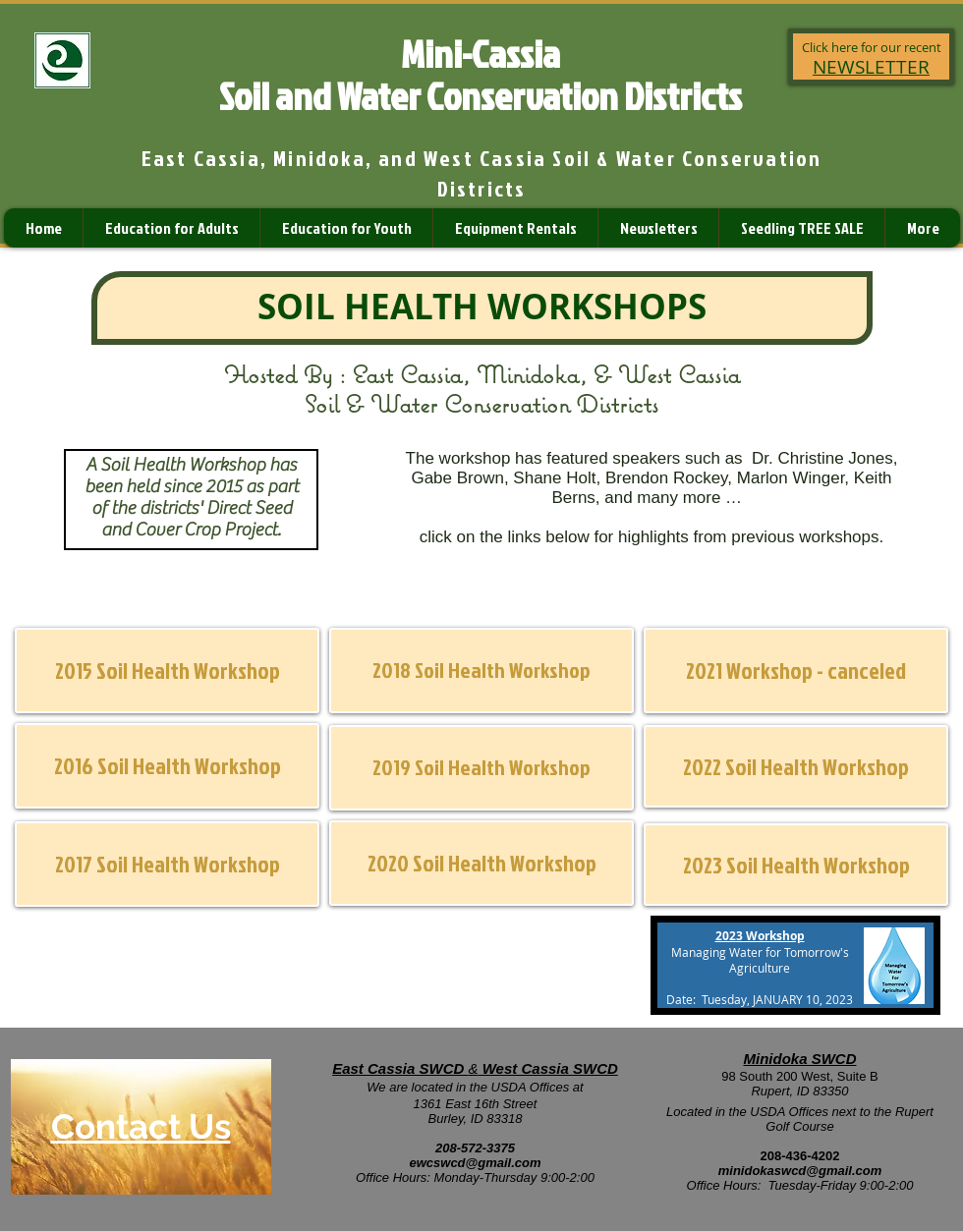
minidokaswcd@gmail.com (800, 1170)
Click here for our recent (871, 47)
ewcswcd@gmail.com (474, 1162)
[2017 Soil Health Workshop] (167, 864)
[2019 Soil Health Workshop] (481, 768)
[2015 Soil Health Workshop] (167, 670)
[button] (796, 670)
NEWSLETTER (871, 67)
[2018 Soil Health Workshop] (481, 670)
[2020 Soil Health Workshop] (481, 863)
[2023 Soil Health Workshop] (796, 864)
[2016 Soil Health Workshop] (167, 766)
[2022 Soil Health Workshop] (796, 766)
